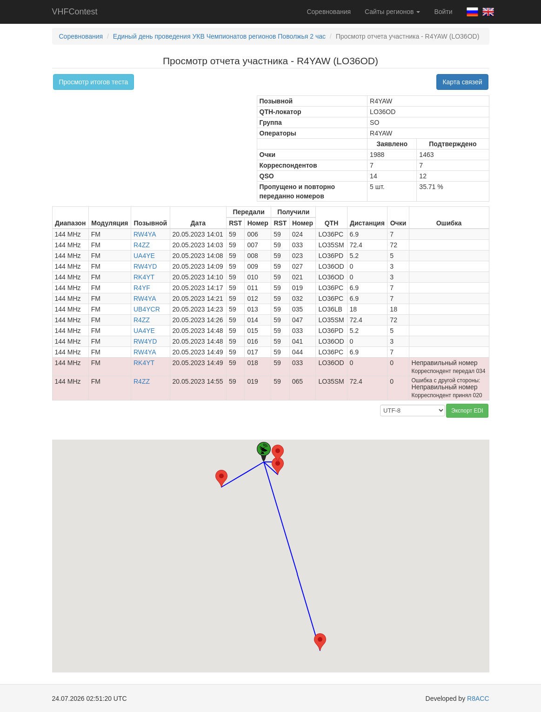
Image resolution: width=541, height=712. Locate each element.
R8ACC (478, 698)
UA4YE (144, 255)
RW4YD (145, 266)
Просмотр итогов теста (93, 82)
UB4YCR (147, 309)
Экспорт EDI (467, 410)
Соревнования (329, 11)
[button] (278, 466)
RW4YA (145, 234)
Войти (443, 11)
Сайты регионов (392, 11)
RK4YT (144, 277)
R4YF (142, 288)
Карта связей (462, 82)
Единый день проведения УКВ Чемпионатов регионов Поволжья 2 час (219, 36)
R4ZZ (142, 245)
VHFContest (75, 11)
